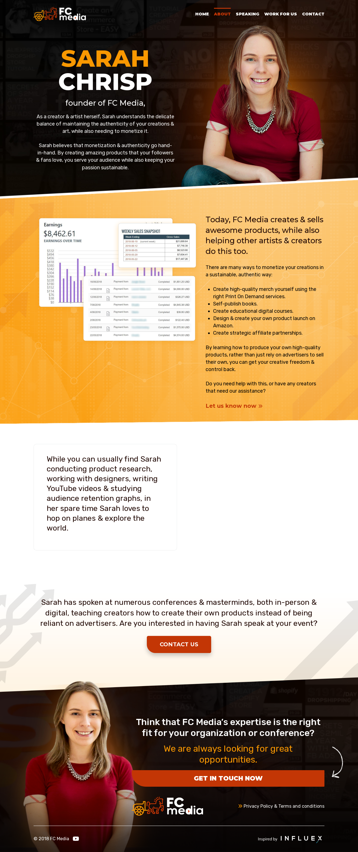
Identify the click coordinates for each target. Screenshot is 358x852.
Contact (313, 14)
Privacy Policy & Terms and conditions (281, 806)
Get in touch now (228, 778)
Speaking (247, 14)
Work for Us (280, 14)
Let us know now (234, 405)
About (222, 14)
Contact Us (179, 644)
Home (202, 14)
